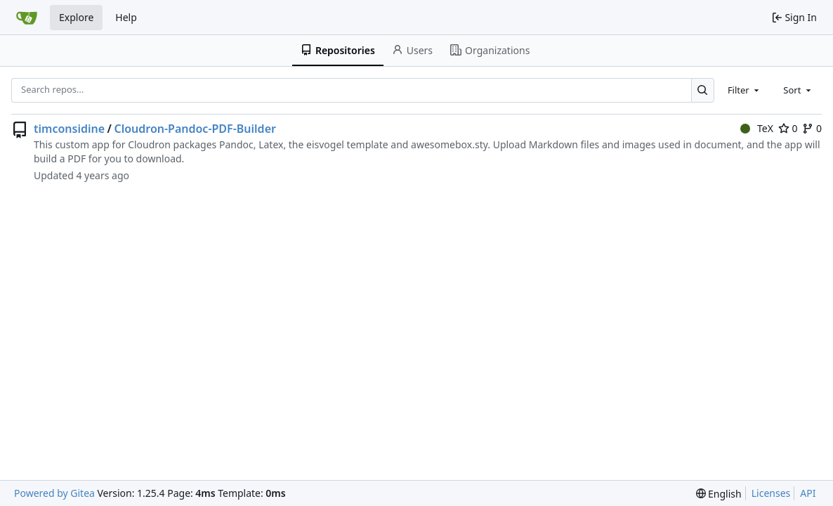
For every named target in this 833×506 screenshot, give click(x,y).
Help (126, 17)
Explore (76, 17)
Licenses (771, 493)
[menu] (719, 493)
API (807, 493)
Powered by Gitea (54, 493)
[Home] (26, 17)
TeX (756, 128)
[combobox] (744, 90)
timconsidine (69, 129)
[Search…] (702, 90)
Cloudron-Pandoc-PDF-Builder (195, 129)
